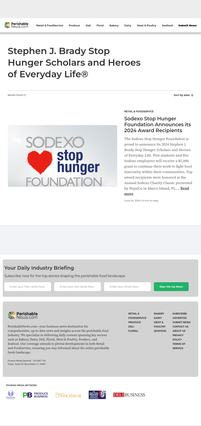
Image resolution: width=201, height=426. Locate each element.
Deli (88, 25)
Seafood (167, 25)
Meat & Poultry (146, 25)
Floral (100, 25)
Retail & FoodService (49, 25)
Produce (74, 25)
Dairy (127, 25)
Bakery (114, 25)
